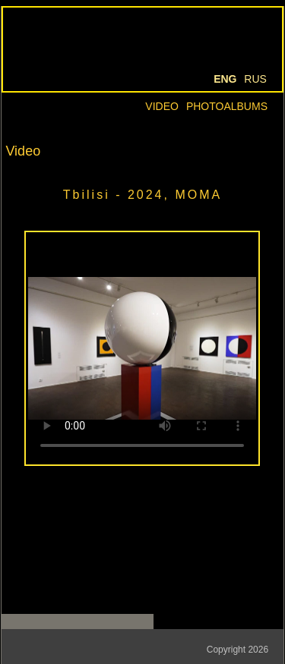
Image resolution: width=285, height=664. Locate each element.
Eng (225, 79)
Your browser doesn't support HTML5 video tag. (142, 348)
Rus (255, 79)
